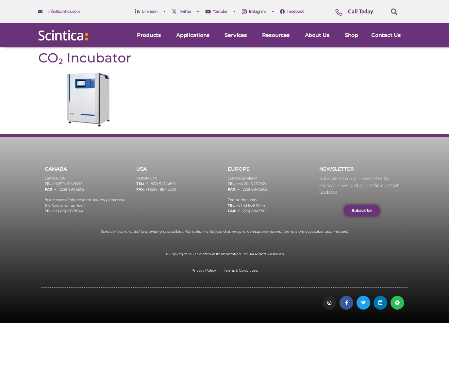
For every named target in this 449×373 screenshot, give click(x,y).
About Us (318, 35)
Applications (193, 35)
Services (237, 35)
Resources (277, 35)
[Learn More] (360, 14)
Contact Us (386, 35)
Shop (351, 35)
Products (150, 35)
